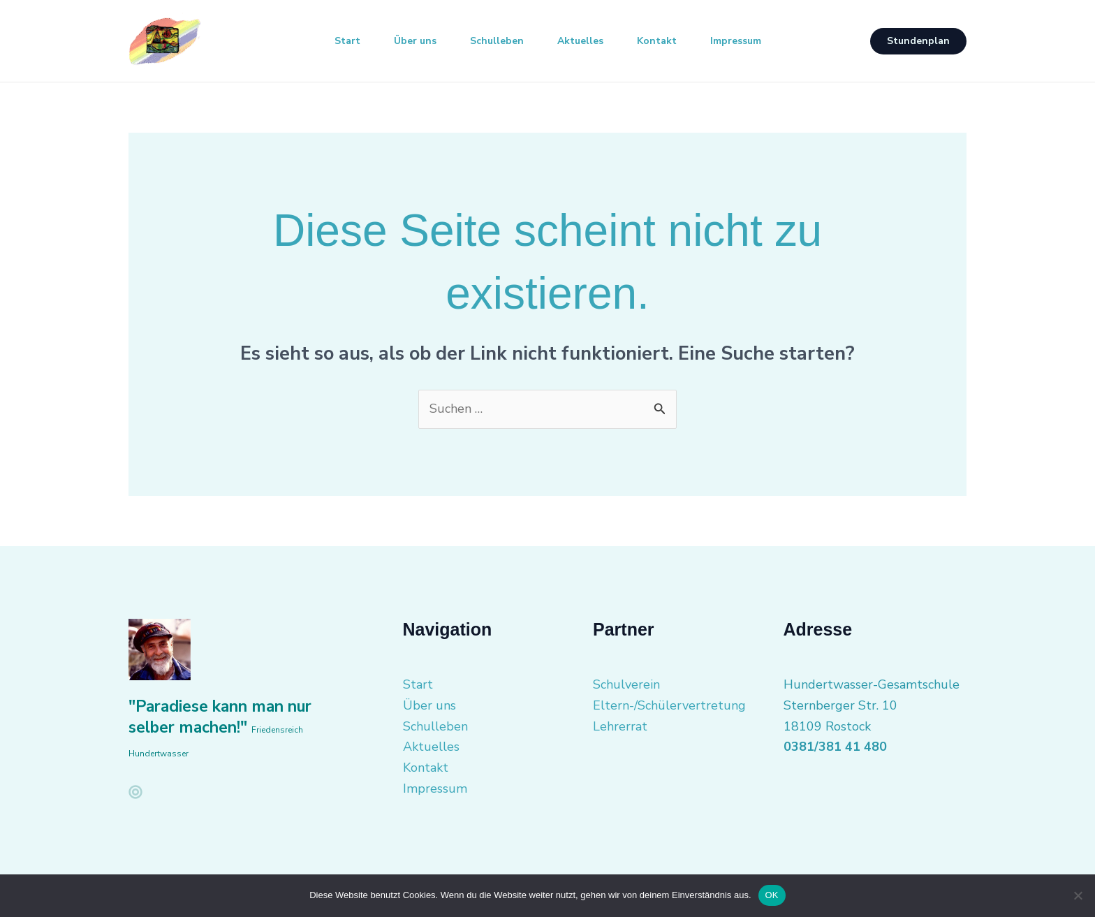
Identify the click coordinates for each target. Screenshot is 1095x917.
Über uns (415, 40)
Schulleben (497, 40)
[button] (918, 41)
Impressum (735, 40)
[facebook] (135, 792)
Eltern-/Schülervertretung (669, 705)
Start (347, 40)
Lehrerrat (620, 726)
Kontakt (657, 40)
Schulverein (626, 684)
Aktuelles (580, 40)
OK (772, 895)
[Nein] (1078, 895)
